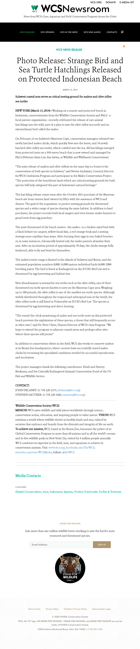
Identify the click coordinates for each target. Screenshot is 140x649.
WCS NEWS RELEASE (69, 49)
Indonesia (56, 491)
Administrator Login (101, 609)
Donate (111, 2)
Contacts (112, 32)
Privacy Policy (52, 609)
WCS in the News (69, 32)
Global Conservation (28, 491)
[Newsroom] (70, 9)
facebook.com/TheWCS (80, 447)
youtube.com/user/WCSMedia (33, 452)
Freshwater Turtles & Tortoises (102, 491)
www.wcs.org (56, 447)
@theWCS (68, 452)
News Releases (27, 32)
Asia (45, 491)
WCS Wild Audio (92, 32)
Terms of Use (34, 609)
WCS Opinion (47, 32)
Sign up (102, 544)
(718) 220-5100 (94, 629)
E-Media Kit (127, 2)
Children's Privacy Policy (75, 609)
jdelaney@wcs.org (68, 390)
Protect (78, 491)
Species (68, 491)
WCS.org (96, 2)
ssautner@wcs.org (73, 395)
